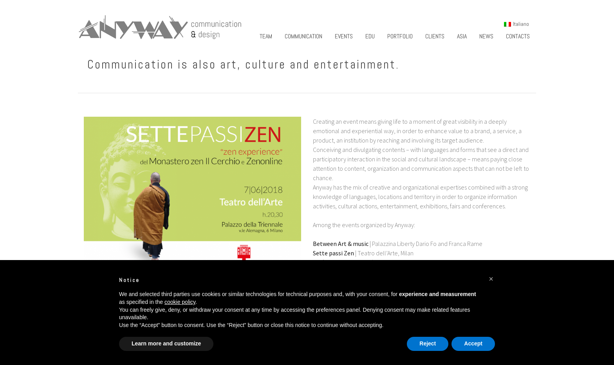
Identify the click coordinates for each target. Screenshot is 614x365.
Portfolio (400, 36)
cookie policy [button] (179, 302)
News (486, 36)
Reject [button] (427, 343)
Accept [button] (473, 343)
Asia (462, 36)
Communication (303, 36)
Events (344, 36)
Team (266, 36)
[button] (491, 279)
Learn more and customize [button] (166, 343)
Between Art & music (340, 244)
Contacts (518, 36)
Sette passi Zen (333, 253)
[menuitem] (516, 24)
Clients (434, 36)
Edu (370, 36)
